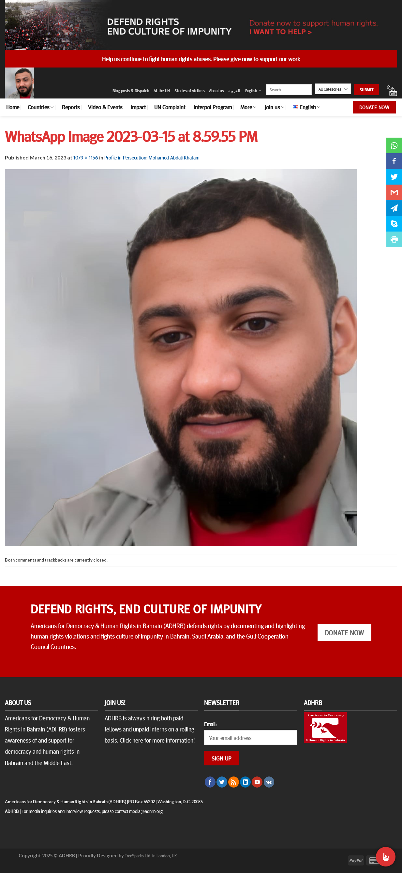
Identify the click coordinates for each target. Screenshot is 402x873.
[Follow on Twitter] (221, 782)
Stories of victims (189, 91)
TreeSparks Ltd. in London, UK (151, 855)
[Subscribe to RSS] (233, 782)
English (253, 90)
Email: (210, 724)
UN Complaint (169, 107)
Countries (40, 107)
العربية (234, 91)
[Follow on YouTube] (257, 782)
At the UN (162, 91)
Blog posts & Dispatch (130, 91)
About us (216, 91)
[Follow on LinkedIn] (245, 782)
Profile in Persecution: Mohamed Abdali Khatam (152, 157)
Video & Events (105, 107)
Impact (138, 107)
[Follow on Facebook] (210, 782)
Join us (274, 107)
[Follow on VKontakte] (269, 782)
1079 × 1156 (85, 157)
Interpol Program (213, 107)
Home (12, 107)
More (248, 107)
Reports (71, 107)
